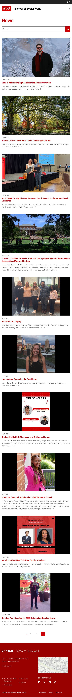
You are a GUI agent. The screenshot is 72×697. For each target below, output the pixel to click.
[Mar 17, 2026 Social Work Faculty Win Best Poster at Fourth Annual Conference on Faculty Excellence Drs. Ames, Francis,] (36, 182)
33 (37, 634)
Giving (23, 682)
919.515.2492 (6, 666)
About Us (24, 678)
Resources (59, 692)
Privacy (51, 692)
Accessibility (42, 692)
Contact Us (8, 685)
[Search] (67, 29)
